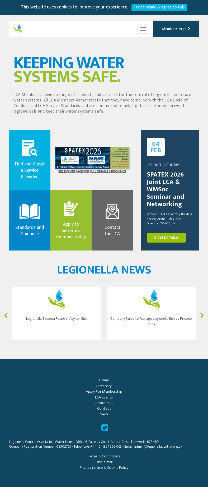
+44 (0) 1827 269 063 (106, 446)
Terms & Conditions (104, 456)
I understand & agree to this (159, 7)
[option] (56, 313)
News (104, 414)
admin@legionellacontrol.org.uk (158, 446)
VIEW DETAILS (166, 237)
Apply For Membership (104, 391)
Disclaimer (104, 462)
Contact (104, 408)
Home (104, 380)
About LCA (104, 403)
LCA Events (104, 397)
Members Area (176, 29)
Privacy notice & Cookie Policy (104, 467)
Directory (104, 386)
